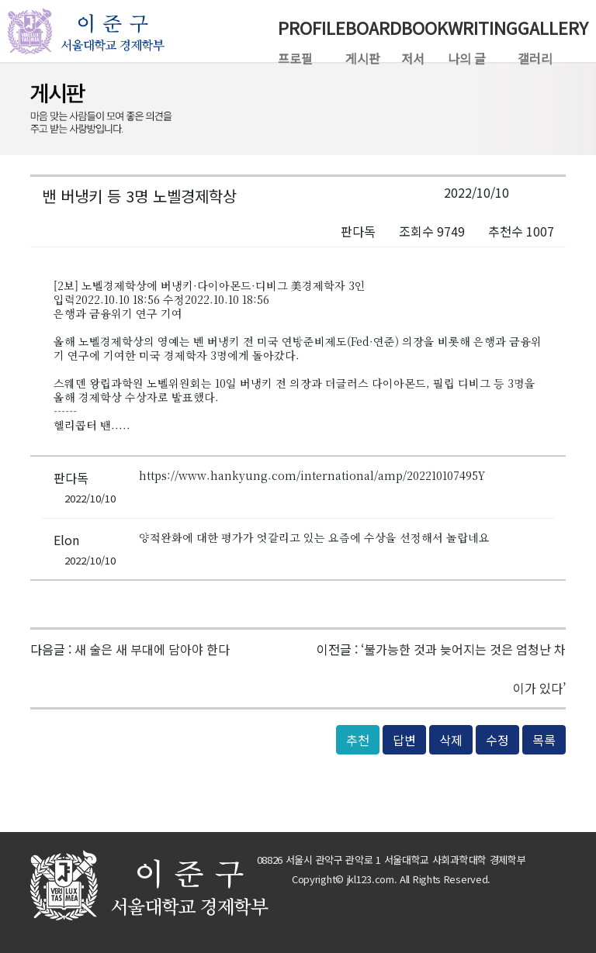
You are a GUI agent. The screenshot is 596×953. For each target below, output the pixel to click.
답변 (404, 739)
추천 (357, 739)
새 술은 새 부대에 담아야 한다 (152, 649)
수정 (497, 739)
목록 (544, 739)
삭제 (451, 739)
